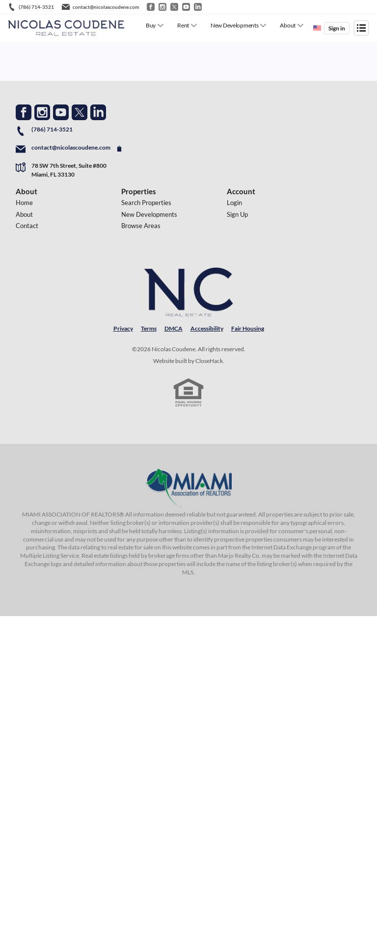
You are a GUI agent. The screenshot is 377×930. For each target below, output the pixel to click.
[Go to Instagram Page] (42, 112)
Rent (183, 25)
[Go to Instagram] (162, 7)
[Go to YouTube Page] (61, 112)
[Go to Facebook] (151, 7)
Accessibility (206, 328)
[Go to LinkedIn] (198, 7)
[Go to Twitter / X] (174, 7)
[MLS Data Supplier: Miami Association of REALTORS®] (188, 488)
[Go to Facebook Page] (23, 112)
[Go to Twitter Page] (79, 112)
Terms (149, 328)
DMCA (173, 328)
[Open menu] (361, 28)
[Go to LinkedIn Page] (98, 112)
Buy (151, 25)
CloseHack (209, 360)
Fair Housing (247, 328)
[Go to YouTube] (186, 7)
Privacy (123, 328)
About (288, 25)
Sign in (336, 28)
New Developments (234, 25)
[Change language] (317, 28)
